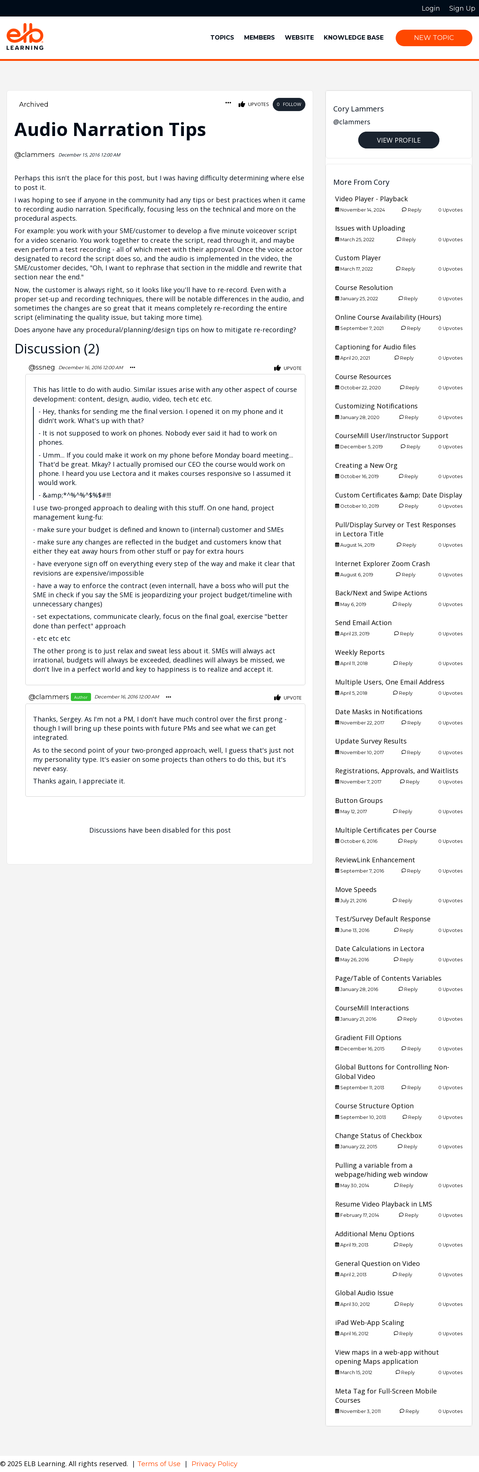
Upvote (288, 368)
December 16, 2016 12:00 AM (90, 367)
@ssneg (42, 367)
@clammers (34, 155)
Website (299, 37)
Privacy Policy (214, 1464)
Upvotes (254, 105)
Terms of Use (159, 1464)
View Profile (399, 140)
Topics (222, 37)
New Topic (434, 38)
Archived (33, 104)
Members (259, 37)
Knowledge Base (354, 37)
